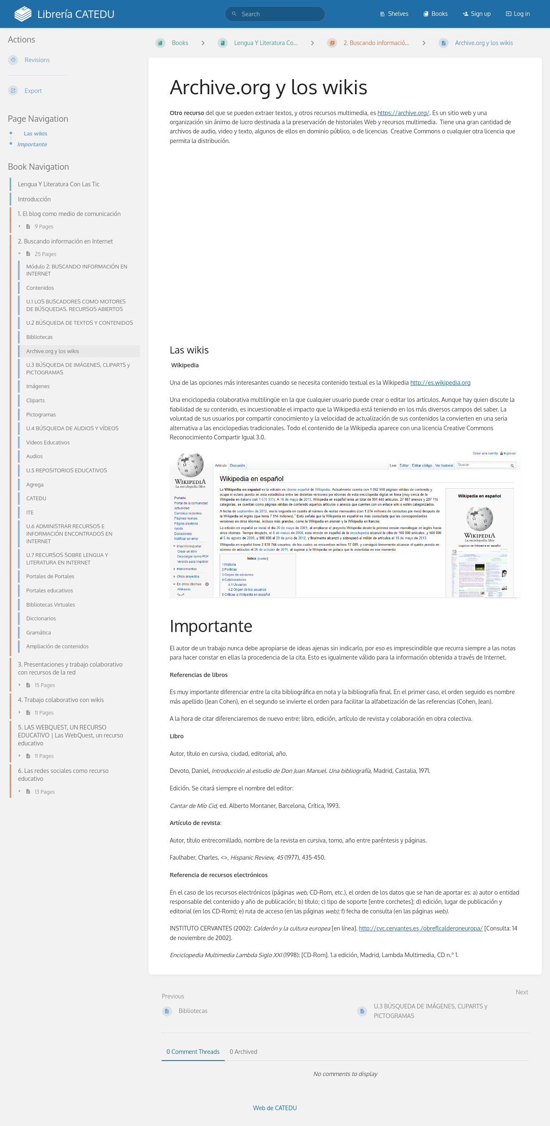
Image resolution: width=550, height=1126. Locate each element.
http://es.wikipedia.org (441, 382)
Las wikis (35, 133)
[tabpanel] (345, 1073)
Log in (518, 13)
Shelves (394, 13)
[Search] (234, 14)
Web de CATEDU (275, 1107)
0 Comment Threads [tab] (193, 1051)
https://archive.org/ (403, 112)
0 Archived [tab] (243, 1051)
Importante (32, 144)
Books (435, 13)
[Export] (71, 90)
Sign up (477, 13)
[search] (275, 14)
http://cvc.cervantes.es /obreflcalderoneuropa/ (421, 928)
